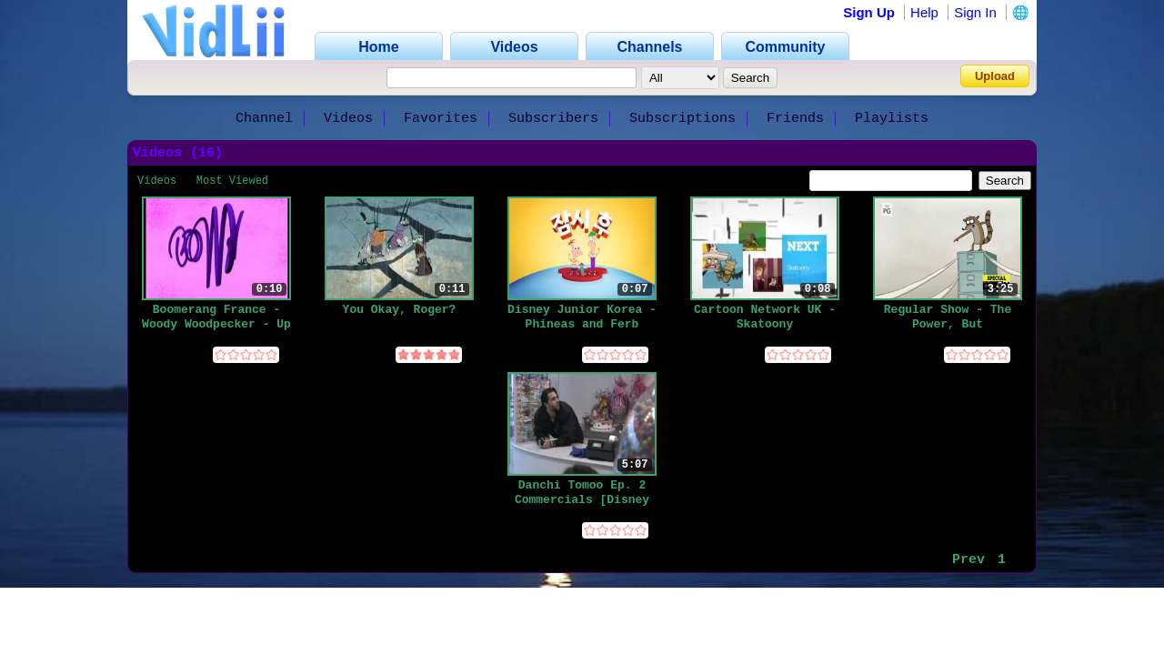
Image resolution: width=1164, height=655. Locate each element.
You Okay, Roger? (400, 310)
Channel (264, 118)
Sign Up (869, 12)
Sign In (975, 12)
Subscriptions (682, 118)
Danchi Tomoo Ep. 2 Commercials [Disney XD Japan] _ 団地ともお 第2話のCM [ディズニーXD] (582, 493)
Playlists (891, 118)
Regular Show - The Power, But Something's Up (947, 317)
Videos (348, 118)
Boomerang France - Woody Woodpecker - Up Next (216, 317)
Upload (995, 76)
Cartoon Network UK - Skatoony (765, 317)
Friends (795, 118)
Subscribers (553, 118)
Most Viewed (232, 181)
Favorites (440, 118)
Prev (968, 560)
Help (924, 12)
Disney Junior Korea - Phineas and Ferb (582, 317)
